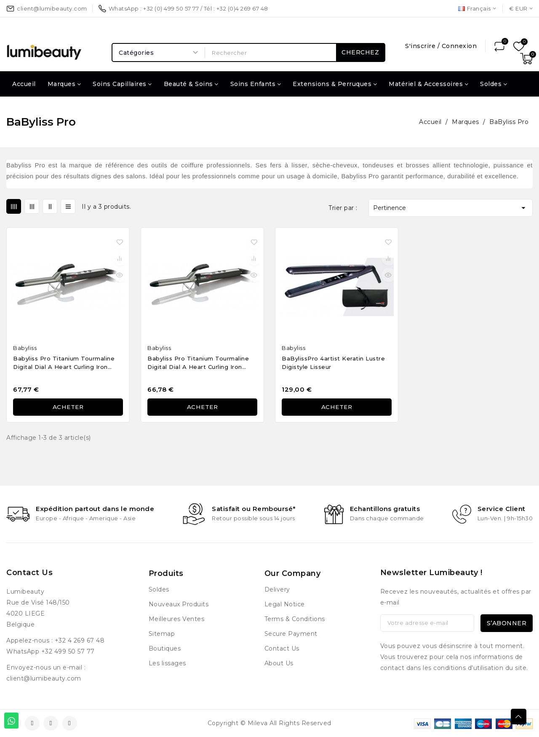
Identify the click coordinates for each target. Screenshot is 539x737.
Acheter (68, 407)
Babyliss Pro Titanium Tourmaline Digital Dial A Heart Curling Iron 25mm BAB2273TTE (198, 364)
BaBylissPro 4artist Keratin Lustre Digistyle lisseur (333, 362)
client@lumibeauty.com (43, 678)
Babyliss (25, 347)
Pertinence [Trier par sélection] (450, 207)
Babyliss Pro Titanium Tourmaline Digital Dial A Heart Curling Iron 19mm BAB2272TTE (64, 364)
